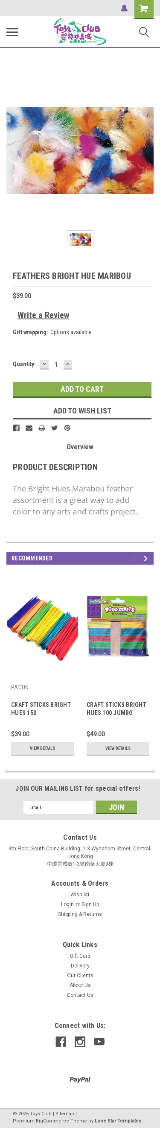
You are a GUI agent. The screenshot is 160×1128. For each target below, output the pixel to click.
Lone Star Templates (118, 1121)
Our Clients (80, 976)
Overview (80, 447)
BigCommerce (52, 1121)
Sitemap (64, 1114)
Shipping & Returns (80, 914)
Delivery (80, 966)
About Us (80, 985)
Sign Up (90, 904)
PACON (20, 687)
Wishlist (80, 895)
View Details (42, 748)
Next (147, 558)
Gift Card (80, 956)
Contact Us (80, 995)
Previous (135, 558)
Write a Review (43, 315)
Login (67, 904)
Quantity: (24, 364)
